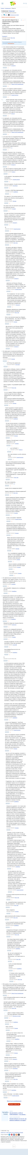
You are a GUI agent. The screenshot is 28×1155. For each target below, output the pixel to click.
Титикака (14, 208)
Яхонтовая (17, 364)
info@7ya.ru (3, 1132)
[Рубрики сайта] (2, 3)
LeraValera (13, 584)
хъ (11, 147)
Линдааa (14, 201)
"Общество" (12, 11)
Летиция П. (13, 65)
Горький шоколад (14, 95)
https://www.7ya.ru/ (10, 1132)
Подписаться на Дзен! (14, 14)
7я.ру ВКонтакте (14, 1135)
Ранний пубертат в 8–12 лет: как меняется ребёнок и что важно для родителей (18, 1120)
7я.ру (19, 1135)
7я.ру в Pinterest (12, 1135)
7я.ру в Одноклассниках (16, 1135)
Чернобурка (15, 185)
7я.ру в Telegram (9, 1135)
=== (14, 483)
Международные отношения (10, 12)
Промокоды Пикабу (19, 1132)
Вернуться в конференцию (14, 1101)
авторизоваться (11, 43)
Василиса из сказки (17, 1016)
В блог (6, 14)
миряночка (14, 624)
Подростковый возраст (15, 1117)
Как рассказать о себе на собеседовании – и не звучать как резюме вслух (18, 1114)
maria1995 (15, 644)
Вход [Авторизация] (25, 3)
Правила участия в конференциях (8, 17)
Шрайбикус (15, 191)
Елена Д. (13, 113)
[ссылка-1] (4, 36)
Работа (11, 1111)
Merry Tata (13, 37)
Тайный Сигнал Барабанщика (17, 84)
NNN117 (13, 171)
